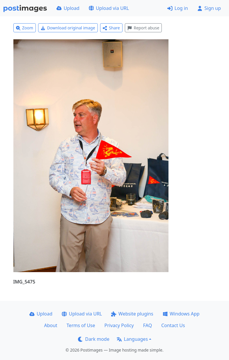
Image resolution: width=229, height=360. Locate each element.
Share (111, 28)
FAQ (147, 325)
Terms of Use (81, 325)
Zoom (24, 28)
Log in (177, 8)
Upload (67, 8)
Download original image (68, 28)
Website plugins (132, 314)
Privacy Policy (119, 325)
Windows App (181, 314)
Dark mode (93, 339)
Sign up (209, 8)
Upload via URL (109, 8)
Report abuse (143, 28)
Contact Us (173, 325)
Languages (132, 339)
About (50, 325)
